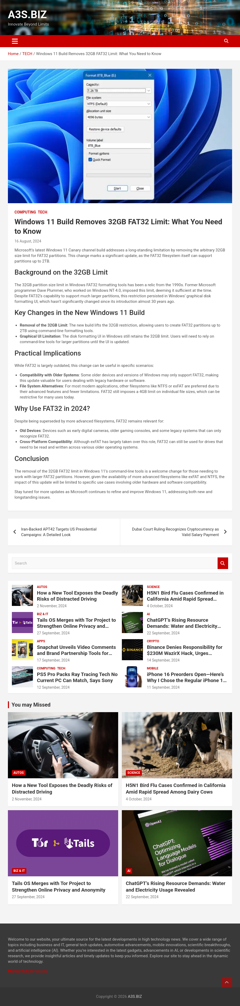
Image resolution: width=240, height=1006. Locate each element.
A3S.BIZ (27, 14)
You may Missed (31, 705)
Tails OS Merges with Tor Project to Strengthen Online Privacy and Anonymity (76, 626)
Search (223, 563)
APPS (41, 641)
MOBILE (152, 668)
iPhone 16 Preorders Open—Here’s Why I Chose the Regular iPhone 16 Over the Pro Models (186, 680)
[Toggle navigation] (15, 41)
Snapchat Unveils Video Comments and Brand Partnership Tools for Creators (76, 653)
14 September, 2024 (163, 660)
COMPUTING (25, 212)
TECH (42, 212)
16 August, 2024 (28, 241)
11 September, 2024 (163, 687)
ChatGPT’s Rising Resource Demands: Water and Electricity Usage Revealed (182, 626)
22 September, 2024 (163, 633)
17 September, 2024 (53, 660)
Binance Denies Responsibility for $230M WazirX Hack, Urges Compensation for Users (185, 653)
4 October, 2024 (160, 606)
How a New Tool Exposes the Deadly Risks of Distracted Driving (77, 596)
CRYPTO (153, 641)
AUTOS (42, 587)
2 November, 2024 (52, 606)
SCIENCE (153, 587)
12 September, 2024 (53, 687)
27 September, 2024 (53, 633)
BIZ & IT (42, 614)
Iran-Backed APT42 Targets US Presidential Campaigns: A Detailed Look (59, 532)
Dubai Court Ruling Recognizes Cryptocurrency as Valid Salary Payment (175, 532)
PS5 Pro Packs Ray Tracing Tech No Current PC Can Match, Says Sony (77, 677)
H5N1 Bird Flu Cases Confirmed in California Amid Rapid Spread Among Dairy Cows (185, 599)
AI (148, 614)
